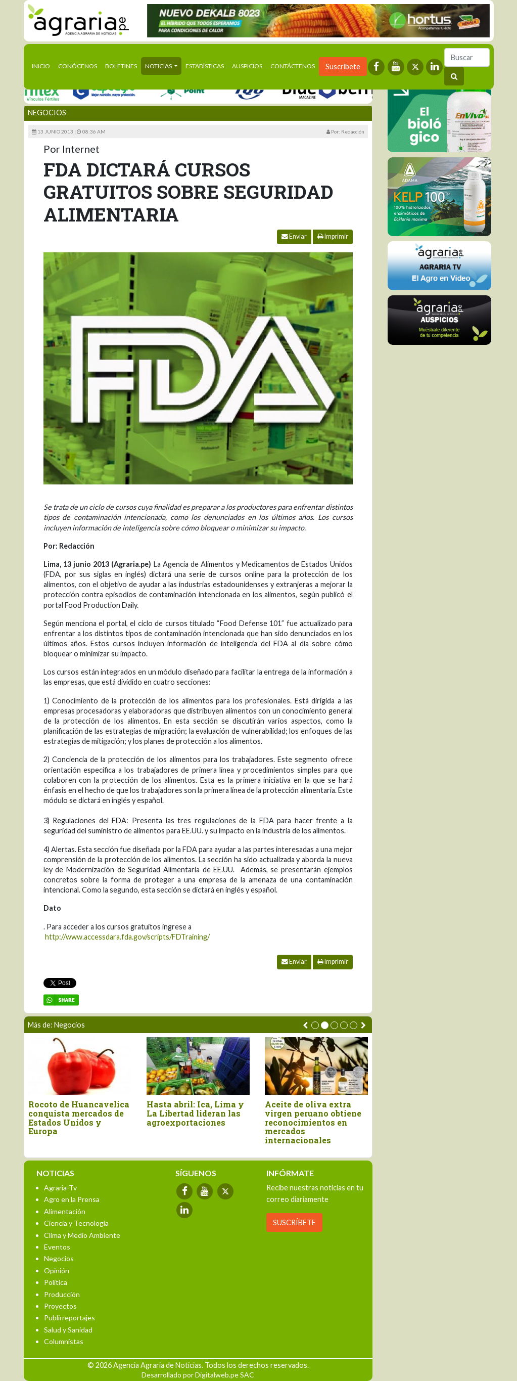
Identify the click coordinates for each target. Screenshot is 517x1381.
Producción (62, 1294)
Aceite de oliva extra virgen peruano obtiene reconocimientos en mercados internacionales (316, 1122)
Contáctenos (292, 66)
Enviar (294, 236)
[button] (315, 1025)
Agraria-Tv (60, 1187)
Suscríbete (342, 66)
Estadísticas (204, 66)
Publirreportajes (69, 1317)
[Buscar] (467, 57)
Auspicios (247, 66)
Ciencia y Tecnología (76, 1223)
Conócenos (77, 66)
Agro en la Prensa (72, 1199)
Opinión (56, 1270)
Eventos (57, 1246)
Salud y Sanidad (68, 1329)
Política (55, 1282)
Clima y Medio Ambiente (82, 1235)
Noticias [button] (159, 66)
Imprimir (332, 236)
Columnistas (63, 1341)
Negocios (47, 112)
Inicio (43, 65)
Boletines (121, 66)
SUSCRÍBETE (294, 1222)
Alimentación (64, 1211)
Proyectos (60, 1306)
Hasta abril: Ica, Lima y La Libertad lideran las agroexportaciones (199, 1113)
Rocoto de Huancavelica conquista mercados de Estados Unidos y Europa (82, 1117)
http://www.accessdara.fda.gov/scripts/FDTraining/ (127, 936)
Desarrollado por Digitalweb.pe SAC (198, 1374)
